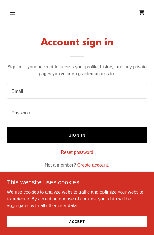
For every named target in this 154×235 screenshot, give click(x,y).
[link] (141, 12)
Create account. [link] (93, 165)
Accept (77, 221)
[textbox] (77, 91)
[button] (17, 12)
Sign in (77, 135)
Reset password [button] (77, 152)
